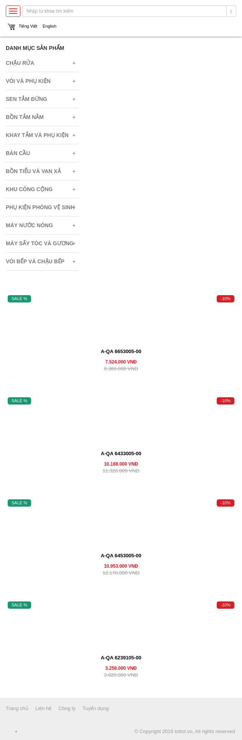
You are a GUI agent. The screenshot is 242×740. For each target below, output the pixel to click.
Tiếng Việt (28, 26)
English (49, 26)
